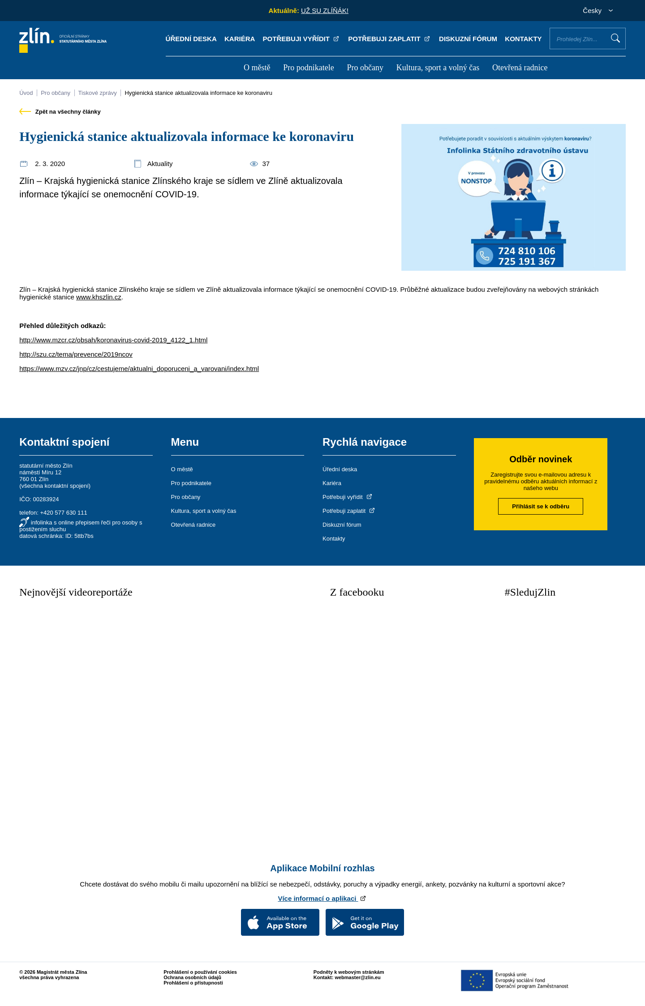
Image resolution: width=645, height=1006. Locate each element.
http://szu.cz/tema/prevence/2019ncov (76, 354)
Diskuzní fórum (468, 39)
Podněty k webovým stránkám (349, 972)
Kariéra (239, 39)
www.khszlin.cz (98, 297)
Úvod (26, 93)
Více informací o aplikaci (322, 898)
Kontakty (523, 39)
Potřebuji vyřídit (301, 39)
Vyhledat (615, 38)
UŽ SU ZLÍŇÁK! (324, 10)
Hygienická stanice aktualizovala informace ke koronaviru (198, 93)
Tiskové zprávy (97, 93)
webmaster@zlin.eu (357, 977)
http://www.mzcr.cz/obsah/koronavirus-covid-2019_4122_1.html (113, 340)
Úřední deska (191, 39)
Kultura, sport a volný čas (437, 67)
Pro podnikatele (308, 67)
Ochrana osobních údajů (192, 977)
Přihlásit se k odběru (540, 506)
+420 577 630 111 (63, 512)
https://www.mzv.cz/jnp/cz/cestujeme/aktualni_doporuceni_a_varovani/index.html (139, 368)
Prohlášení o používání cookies (200, 972)
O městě (257, 67)
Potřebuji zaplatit (389, 39)
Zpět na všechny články (60, 111)
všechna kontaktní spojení (55, 485)
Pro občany (365, 67)
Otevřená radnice (519, 67)
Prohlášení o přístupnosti (193, 982)
